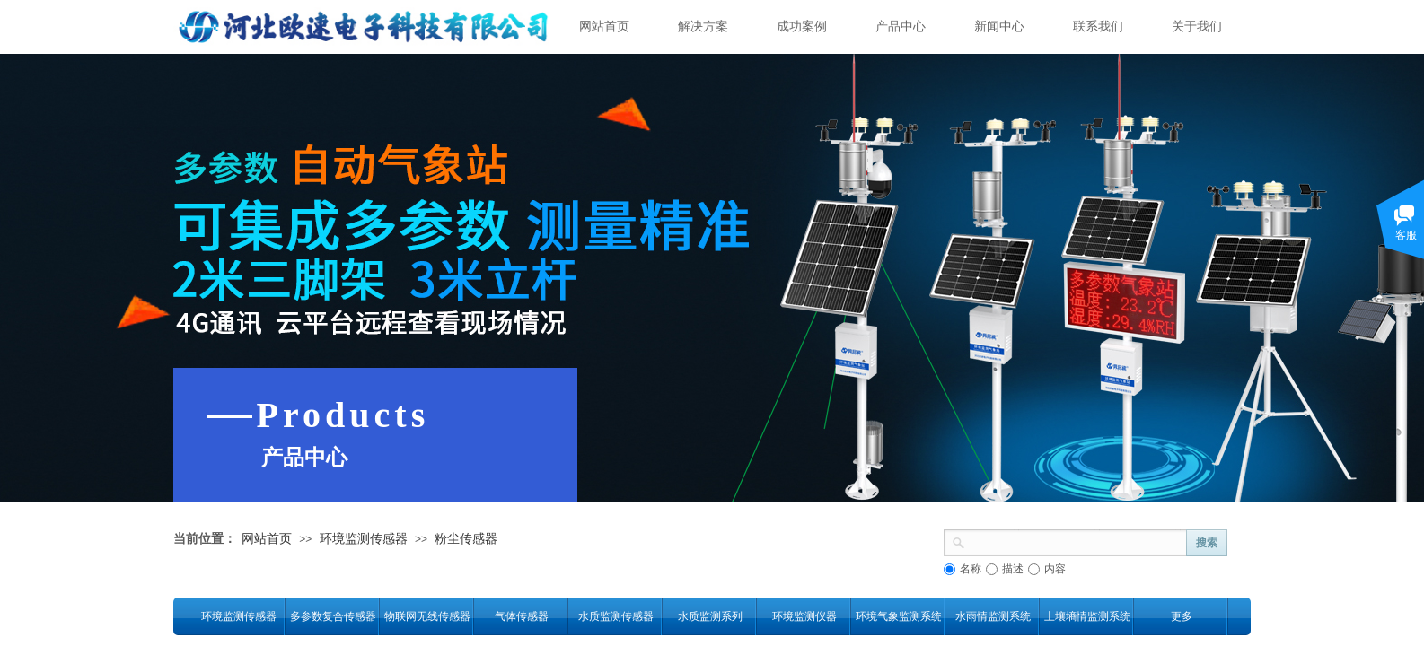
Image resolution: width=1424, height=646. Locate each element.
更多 (1181, 616)
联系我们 (1098, 26)
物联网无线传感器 (427, 616)
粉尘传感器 (466, 538)
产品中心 (900, 26)
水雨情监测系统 (993, 616)
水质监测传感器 (616, 616)
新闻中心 (999, 26)
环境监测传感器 (364, 538)
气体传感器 (522, 616)
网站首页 (604, 26)
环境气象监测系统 (898, 616)
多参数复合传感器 (332, 616)
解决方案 (703, 26)
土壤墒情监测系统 (1087, 616)
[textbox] (1076, 541)
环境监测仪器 (804, 616)
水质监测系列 (710, 616)
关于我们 (1197, 26)
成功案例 (802, 26)
